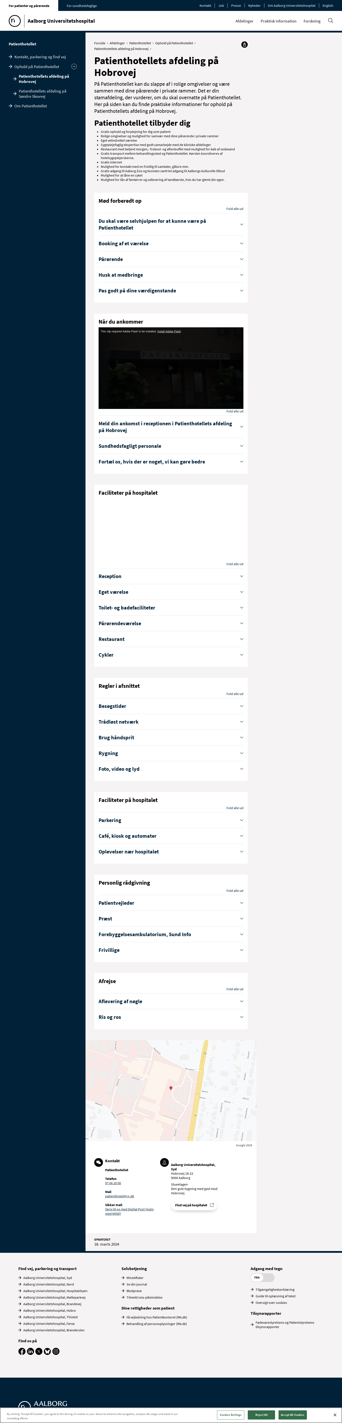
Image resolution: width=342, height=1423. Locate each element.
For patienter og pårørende (29, 5)
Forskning (312, 21)
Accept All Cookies (292, 1415)
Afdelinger (244, 21)
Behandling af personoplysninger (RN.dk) (157, 1324)
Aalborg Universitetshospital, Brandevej (52, 1304)
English (328, 5)
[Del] (244, 44)
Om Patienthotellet (30, 105)
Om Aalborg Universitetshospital (291, 5)
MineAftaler (135, 1277)
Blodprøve (134, 1291)
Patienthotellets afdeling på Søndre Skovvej (43, 93)
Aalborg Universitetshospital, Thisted (50, 1317)
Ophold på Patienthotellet (36, 66)
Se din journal (137, 1284)
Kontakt (205, 5)
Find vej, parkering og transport (47, 1268)
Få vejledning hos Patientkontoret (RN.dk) (157, 1317)
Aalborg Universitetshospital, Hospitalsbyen (55, 1291)
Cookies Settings (230, 1415)
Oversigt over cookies (271, 1302)
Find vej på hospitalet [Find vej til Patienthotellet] (191, 1205)
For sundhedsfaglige (82, 5)
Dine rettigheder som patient (147, 1308)
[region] (171, 1415)
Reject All (261, 1415)
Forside (100, 43)
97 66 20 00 (113, 1183)
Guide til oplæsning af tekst (276, 1296)
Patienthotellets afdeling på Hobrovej (44, 79)
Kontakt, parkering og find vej (40, 56)
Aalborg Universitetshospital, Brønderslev (53, 1330)
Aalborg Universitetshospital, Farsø (49, 1323)
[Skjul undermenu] (74, 66)
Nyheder (254, 5)
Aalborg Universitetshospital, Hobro (49, 1310)
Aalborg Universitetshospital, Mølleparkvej (54, 1297)
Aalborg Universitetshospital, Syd (47, 1277)
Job (221, 5)
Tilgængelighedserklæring (275, 1289)
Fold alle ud (234, 208)
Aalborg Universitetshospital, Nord (48, 1284)
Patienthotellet (22, 43)
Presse (236, 5)
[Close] (335, 1415)
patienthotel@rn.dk (119, 1196)
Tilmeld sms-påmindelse (144, 1297)
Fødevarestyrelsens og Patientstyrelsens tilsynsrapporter (285, 1324)
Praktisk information (278, 21)
